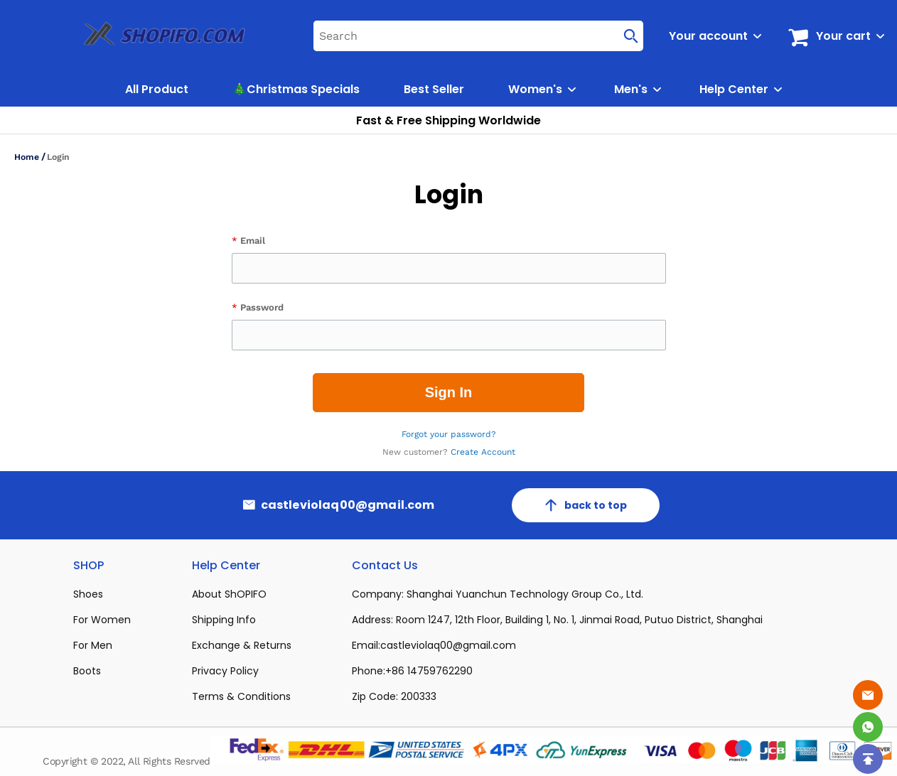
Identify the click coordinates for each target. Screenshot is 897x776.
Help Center (733, 89)
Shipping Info (224, 620)
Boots (87, 671)
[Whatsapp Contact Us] (868, 727)
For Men (92, 645)
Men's (631, 89)
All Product (156, 89)
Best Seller (434, 89)
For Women (102, 620)
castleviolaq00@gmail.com (348, 505)
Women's (535, 89)
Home (26, 157)
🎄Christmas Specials (296, 89)
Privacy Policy (225, 671)
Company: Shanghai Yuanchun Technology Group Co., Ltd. (497, 594)
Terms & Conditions (241, 696)
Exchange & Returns (241, 645)
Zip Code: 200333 (394, 696)
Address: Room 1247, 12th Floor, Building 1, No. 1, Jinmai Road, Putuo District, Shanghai (557, 620)
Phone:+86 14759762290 (412, 671)
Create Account (483, 452)
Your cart (843, 36)
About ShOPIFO (229, 594)
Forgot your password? (449, 434)
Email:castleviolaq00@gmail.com (434, 645)
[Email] (868, 695)
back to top (585, 505)
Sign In (449, 392)
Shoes (88, 594)
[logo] (148, 35)
